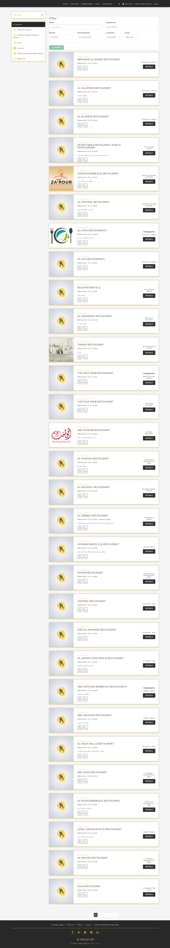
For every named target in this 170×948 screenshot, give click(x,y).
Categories (111, 22)
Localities (110, 33)
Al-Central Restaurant (93, 202)
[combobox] (132, 26)
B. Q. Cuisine (92, 63)
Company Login (57, 925)
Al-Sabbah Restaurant (92, 515)
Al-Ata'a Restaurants (91, 230)
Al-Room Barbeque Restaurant (98, 800)
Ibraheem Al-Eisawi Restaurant (98, 59)
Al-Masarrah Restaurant (94, 316)
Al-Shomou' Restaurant (93, 487)
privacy (88, 925)
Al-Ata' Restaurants (91, 259)
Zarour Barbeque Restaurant (98, 173)
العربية (156, 4)
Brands (52, 33)
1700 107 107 (85, 939)
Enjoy (97, 4)
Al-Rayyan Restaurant (92, 857)
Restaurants (19, 58)
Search (56, 47)
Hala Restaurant (89, 886)
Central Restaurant (91, 601)
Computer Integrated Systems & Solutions (26, 36)
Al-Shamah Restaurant (93, 458)
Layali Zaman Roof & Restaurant (99, 829)
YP (21, 3)
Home (65, 4)
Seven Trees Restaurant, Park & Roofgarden (99, 146)
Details (149, 67)
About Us (70, 925)
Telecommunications (22, 29)
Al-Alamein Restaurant (93, 116)
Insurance (18, 48)
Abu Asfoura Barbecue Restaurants (102, 686)
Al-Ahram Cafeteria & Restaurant (100, 658)
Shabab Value (87, 4)
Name (51, 22)
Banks (17, 43)
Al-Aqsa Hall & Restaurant (95, 743)
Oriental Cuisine (104, 519)
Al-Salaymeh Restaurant (94, 88)
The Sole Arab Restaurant (95, 373)
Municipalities (83, 33)
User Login (128, 4)
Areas (127, 33)
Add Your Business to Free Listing (106, 925)
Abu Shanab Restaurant (93, 430)
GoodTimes (107, 4)
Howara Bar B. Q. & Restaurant (98, 544)
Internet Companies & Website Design (28, 53)
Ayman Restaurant (90, 572)
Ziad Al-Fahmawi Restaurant (96, 629)
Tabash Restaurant (90, 344)
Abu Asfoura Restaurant (94, 715)
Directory (75, 4)
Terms (79, 925)
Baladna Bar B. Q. (89, 287)
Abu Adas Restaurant (92, 772)
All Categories (17, 24)
